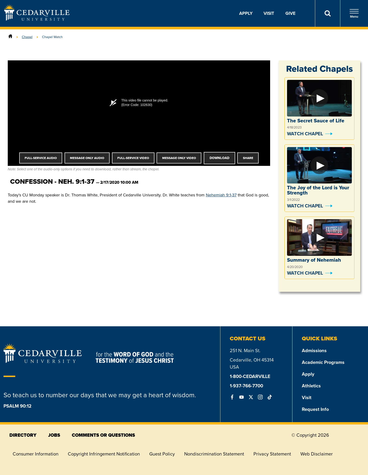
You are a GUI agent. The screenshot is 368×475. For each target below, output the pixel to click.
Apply (246, 13)
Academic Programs (323, 362)
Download (219, 157)
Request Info (315, 409)
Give (290, 13)
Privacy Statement (272, 453)
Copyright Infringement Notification (104, 453)
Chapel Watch (52, 36)
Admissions (314, 350)
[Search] (327, 13)
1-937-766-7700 (246, 385)
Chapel (27, 36)
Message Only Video (179, 158)
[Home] (10, 36)
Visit (269, 13)
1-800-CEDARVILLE (250, 376)
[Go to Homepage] (36, 19)
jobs (54, 435)
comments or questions (103, 435)
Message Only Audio (87, 158)
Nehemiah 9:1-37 (221, 195)
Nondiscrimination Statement (214, 453)
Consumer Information (35, 453)
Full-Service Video (133, 158)
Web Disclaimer (316, 453)
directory (22, 435)
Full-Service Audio (41, 158)
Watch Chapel (305, 133)
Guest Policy (162, 453)
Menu (354, 13)
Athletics (311, 385)
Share (248, 158)
